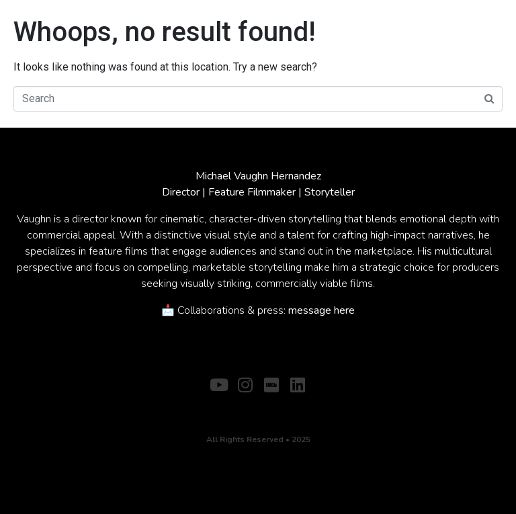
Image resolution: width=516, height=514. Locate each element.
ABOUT (228, 406)
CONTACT (281, 406)
